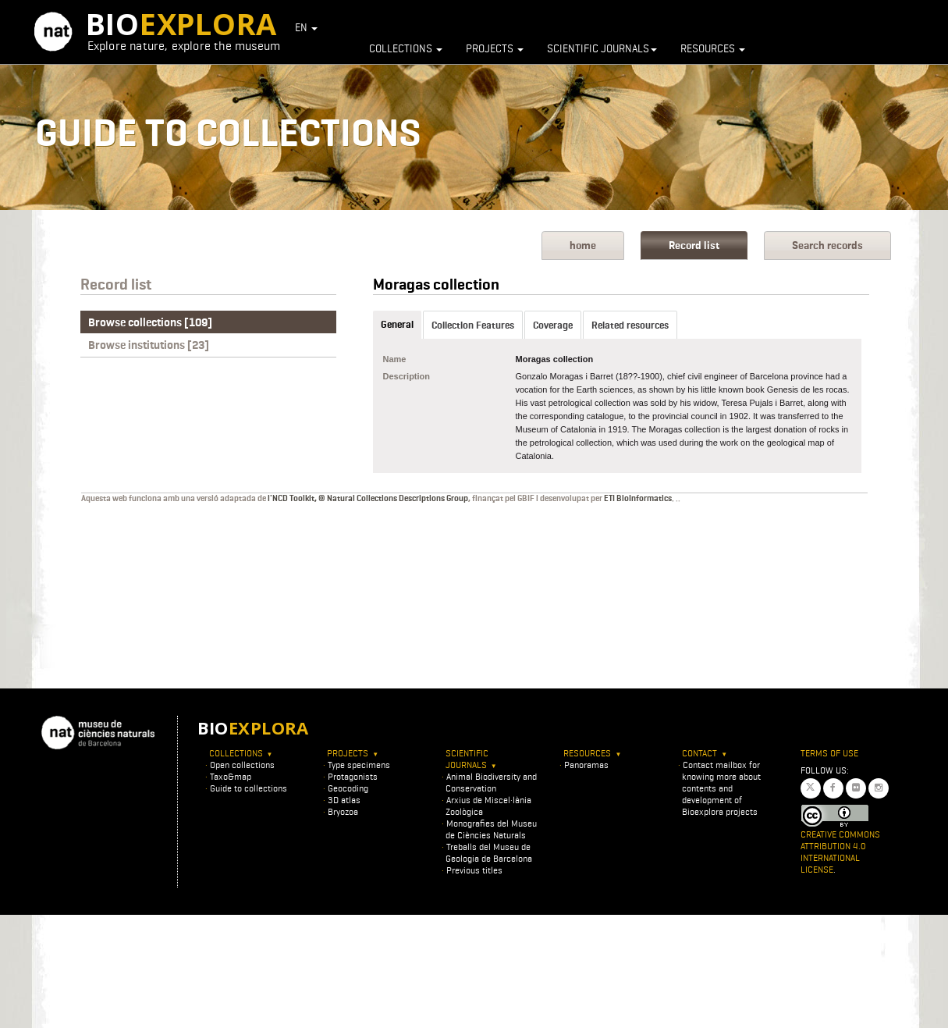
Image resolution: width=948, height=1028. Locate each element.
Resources (712, 48)
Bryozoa (343, 811)
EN (306, 27)
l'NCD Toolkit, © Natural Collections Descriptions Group (368, 498)
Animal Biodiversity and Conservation (491, 782)
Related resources (630, 325)
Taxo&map (230, 776)
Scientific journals (602, 48)
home (583, 245)
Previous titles (474, 870)
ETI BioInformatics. (639, 498)
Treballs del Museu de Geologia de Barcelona (489, 852)
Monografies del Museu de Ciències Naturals (491, 829)
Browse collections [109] (150, 322)
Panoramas (586, 764)
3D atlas (344, 800)
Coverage (553, 325)
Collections (405, 48)
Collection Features (472, 325)
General (397, 324)
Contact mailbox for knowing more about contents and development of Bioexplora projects (721, 788)
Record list (694, 245)
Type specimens (359, 764)
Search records (827, 245)
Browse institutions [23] (148, 345)
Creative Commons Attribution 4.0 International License (840, 851)
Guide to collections (248, 788)
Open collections (242, 764)
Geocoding (348, 788)
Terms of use (829, 753)
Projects (495, 48)
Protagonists (353, 776)
